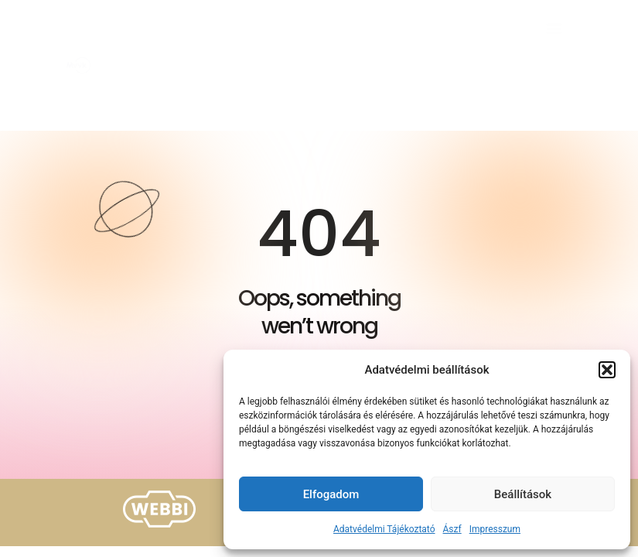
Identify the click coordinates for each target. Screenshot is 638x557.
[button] (607, 370)
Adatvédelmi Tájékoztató (384, 529)
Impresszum (494, 529)
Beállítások (522, 494)
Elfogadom (331, 494)
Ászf (452, 529)
